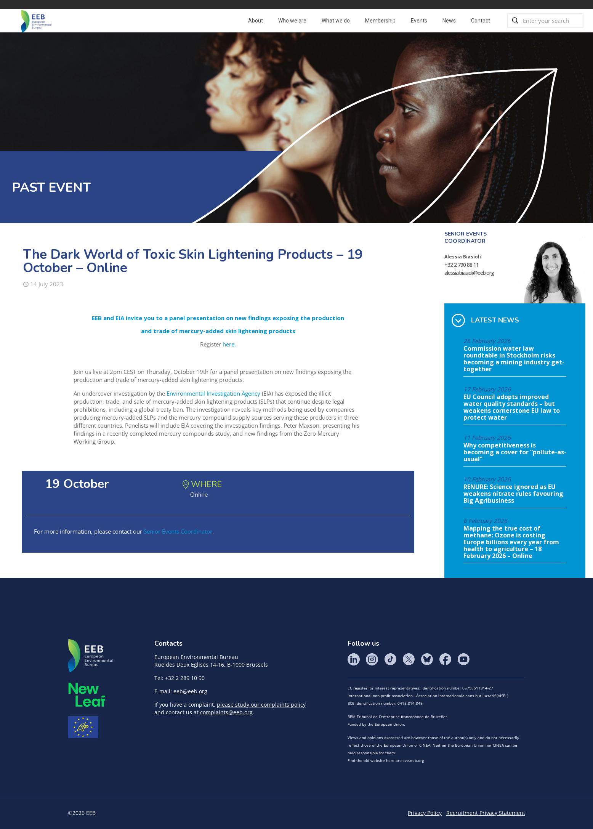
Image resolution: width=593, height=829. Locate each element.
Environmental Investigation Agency (213, 393)
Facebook (445, 659)
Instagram (372, 659)
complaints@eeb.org (226, 712)
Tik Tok (390, 659)
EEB (91, 656)
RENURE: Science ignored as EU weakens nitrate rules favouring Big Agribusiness (513, 494)
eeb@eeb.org (190, 691)
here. (229, 344)
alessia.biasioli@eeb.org (469, 272)
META (87, 694)
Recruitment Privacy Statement (485, 812)
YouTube (463, 659)
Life (83, 727)
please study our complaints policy (261, 704)
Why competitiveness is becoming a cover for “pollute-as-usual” (514, 452)
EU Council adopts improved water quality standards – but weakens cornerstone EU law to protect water (511, 407)
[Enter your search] (545, 20)
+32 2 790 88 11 (461, 264)
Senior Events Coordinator (178, 531)
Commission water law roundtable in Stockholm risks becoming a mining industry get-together (513, 359)
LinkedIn (354, 659)
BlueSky (427, 659)
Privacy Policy (425, 812)
